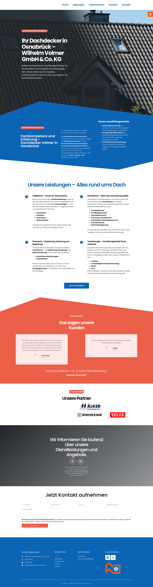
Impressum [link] (82, 556)
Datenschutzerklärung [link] (85, 559)
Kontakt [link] (126, 4)
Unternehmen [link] (96, 4)
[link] (150, 14)
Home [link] (65, 4)
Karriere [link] (113, 4)
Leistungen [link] (79, 4)
